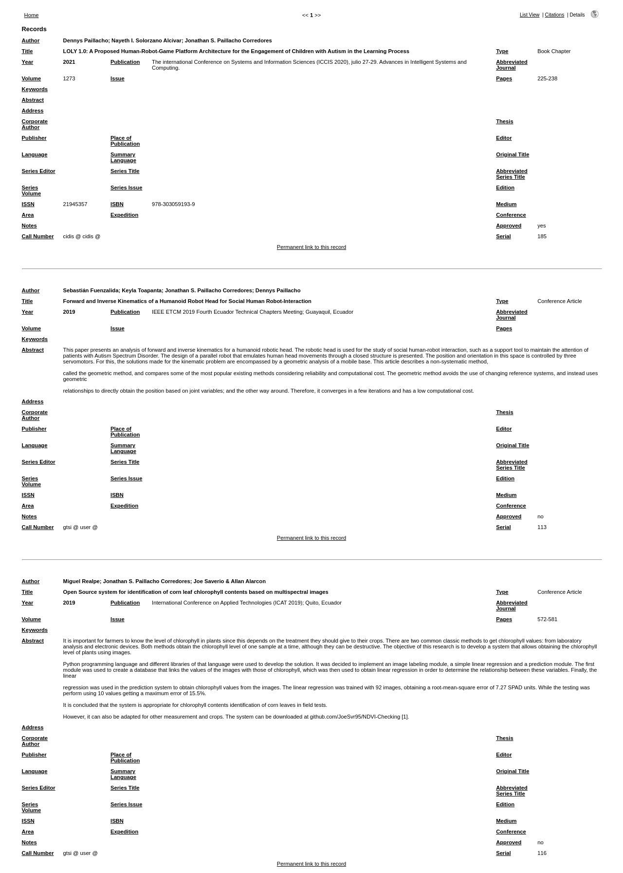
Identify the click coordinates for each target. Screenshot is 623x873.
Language (35, 154)
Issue (117, 78)
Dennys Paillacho (86, 40)
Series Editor (38, 171)
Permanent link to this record (311, 247)
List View (530, 15)
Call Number (38, 236)
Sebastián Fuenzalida (91, 290)
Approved (508, 225)
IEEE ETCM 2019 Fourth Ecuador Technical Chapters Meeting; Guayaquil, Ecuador (252, 312)
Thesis (504, 121)
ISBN (117, 204)
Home (31, 15)
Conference (511, 215)
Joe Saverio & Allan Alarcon (230, 581)
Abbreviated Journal (512, 65)
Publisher (34, 138)
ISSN (28, 204)
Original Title (512, 154)
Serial (503, 236)
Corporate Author (35, 124)
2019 (69, 312)
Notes (29, 225)
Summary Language (123, 157)
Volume (31, 78)
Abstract (33, 100)
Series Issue (126, 187)
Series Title (125, 171)
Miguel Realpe (81, 581)
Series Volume (31, 190)
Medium (506, 204)
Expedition (124, 215)
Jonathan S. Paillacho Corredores (228, 40)
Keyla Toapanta (142, 290)
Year (28, 62)
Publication (125, 62)
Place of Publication (125, 141)
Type (502, 51)
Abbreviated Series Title (512, 174)
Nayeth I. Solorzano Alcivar (146, 40)
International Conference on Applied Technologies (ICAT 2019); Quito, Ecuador (247, 603)
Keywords (35, 89)
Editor (504, 138)
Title (27, 51)
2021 (69, 62)
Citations (555, 15)
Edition (505, 187)
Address (33, 111)
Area (28, 215)
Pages (504, 78)
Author (31, 40)
